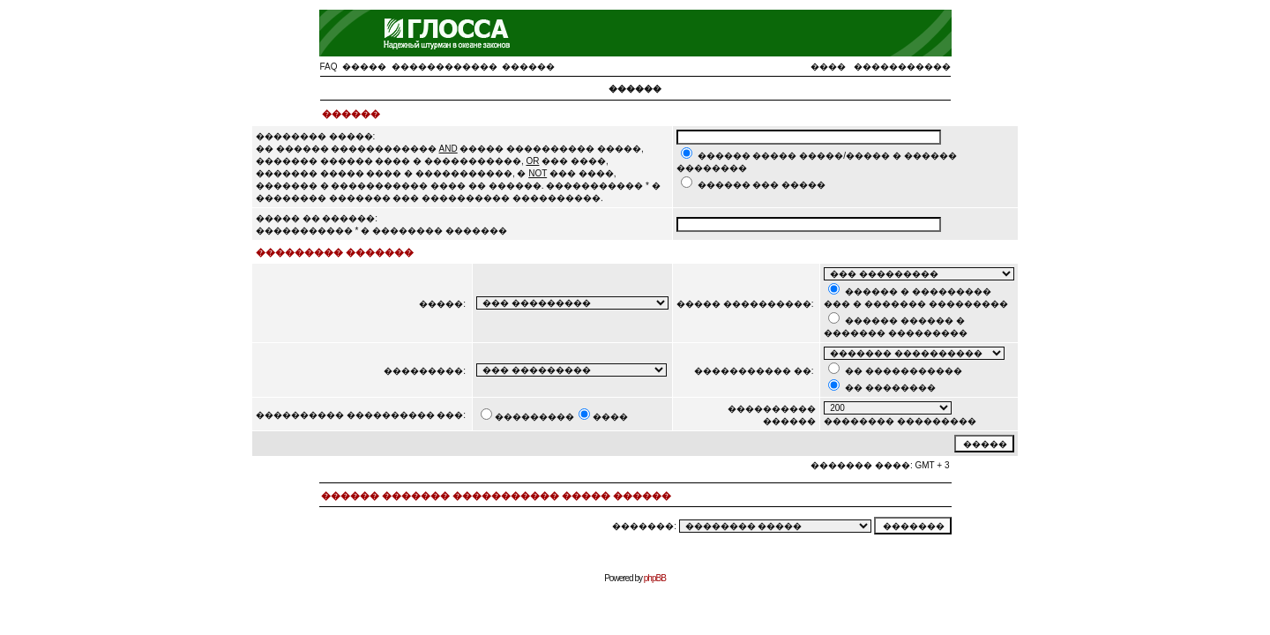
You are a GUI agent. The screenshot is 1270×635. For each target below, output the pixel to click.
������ (528, 66)
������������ (444, 66)
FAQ (329, 66)
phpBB (655, 578)
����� (364, 66)
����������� (902, 66)
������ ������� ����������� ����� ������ (496, 495)
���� (828, 66)
